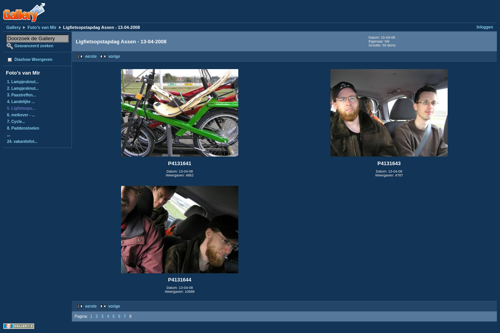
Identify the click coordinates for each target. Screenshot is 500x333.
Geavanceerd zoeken (34, 46)
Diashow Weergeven (33, 59)
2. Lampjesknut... (23, 88)
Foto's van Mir (41, 27)
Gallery (13, 27)
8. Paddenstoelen (23, 128)
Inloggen (485, 27)
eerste (90, 56)
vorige (114, 56)
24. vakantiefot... (22, 141)
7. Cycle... (16, 121)
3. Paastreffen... (21, 95)
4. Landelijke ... (21, 102)
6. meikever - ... (21, 115)
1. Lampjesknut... (23, 82)
